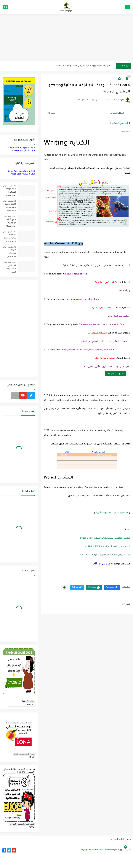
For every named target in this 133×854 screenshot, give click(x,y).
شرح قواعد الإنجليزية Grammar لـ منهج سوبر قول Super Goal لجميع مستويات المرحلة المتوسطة (11, 223)
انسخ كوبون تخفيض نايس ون (21, 824)
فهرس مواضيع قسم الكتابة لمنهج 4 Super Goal (105, 538)
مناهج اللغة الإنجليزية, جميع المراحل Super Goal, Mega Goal (84, 66)
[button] (112, 587)
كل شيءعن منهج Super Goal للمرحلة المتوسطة (105, 555)
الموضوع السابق (120, 123)
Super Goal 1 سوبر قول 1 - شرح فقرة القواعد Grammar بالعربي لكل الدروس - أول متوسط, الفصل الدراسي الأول (10, 208)
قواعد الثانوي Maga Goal (23, 151)
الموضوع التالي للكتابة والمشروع (112, 513)
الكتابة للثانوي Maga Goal (23, 174)
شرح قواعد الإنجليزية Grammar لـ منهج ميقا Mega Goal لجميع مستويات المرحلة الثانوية (9, 193)
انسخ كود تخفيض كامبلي (23, 754)
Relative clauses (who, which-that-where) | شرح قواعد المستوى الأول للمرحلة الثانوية (10, 239)
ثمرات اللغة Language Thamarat (94, 850)
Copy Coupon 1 (28, 701)
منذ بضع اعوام (8, 186)
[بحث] (5, 7)
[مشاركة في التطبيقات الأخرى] (64, 587)
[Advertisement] (66, 38)
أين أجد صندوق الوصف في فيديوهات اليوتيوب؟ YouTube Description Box (10, 254)
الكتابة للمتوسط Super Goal (21, 171)
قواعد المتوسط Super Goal (21, 148)
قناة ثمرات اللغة (101, 563)
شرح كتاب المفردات (119, 839)
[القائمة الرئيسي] (127, 7)
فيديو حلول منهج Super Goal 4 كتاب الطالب (107, 546)
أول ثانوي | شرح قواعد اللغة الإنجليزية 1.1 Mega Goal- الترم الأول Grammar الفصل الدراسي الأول (10, 269)
